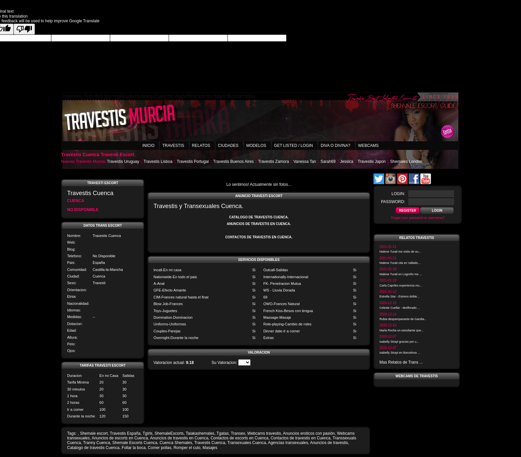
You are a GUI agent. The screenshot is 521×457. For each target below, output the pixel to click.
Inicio (148, 145)
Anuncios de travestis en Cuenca (179, 438)
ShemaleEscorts (169, 433)
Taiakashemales (200, 433)
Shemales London (406, 161)
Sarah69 (328, 161)
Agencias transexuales (288, 442)
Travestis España (125, 433)
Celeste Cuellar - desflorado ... (399, 307)
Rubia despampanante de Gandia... (403, 319)
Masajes (210, 447)
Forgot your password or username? (418, 218)
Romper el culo (186, 447)
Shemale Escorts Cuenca (134, 442)
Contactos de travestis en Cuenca (300, 438)
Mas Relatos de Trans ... (401, 362)
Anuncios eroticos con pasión (309, 433)
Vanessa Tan (304, 161)
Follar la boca (134, 447)
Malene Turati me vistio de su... (400, 251)
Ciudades (228, 145)
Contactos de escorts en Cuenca (239, 438)
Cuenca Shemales (175, 442)
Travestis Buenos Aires (233, 161)
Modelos (256, 145)
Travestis (173, 145)
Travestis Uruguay (123, 161)
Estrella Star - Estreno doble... (399, 296)
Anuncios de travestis (329, 442)
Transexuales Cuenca (246, 442)
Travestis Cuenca (209, 442)
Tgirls (147, 433)
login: (398, 193)
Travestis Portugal (193, 161)
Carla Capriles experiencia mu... (400, 285)
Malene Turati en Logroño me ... (400, 274)
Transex (238, 433)
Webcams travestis (264, 433)
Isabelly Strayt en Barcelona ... (399, 352)
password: (393, 201)
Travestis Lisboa (158, 161)
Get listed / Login (293, 145)
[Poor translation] (24, 29)
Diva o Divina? (335, 145)
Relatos (201, 145)
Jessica (346, 161)
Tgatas (223, 433)
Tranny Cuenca (96, 442)
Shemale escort (94, 433)
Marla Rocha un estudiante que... (401, 330)
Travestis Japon (371, 161)
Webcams (368, 145)
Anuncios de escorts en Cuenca (120, 438)
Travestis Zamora (273, 161)
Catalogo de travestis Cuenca (93, 447)
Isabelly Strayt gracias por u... (399, 341)
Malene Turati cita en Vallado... (399, 263)
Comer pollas (159, 447)
